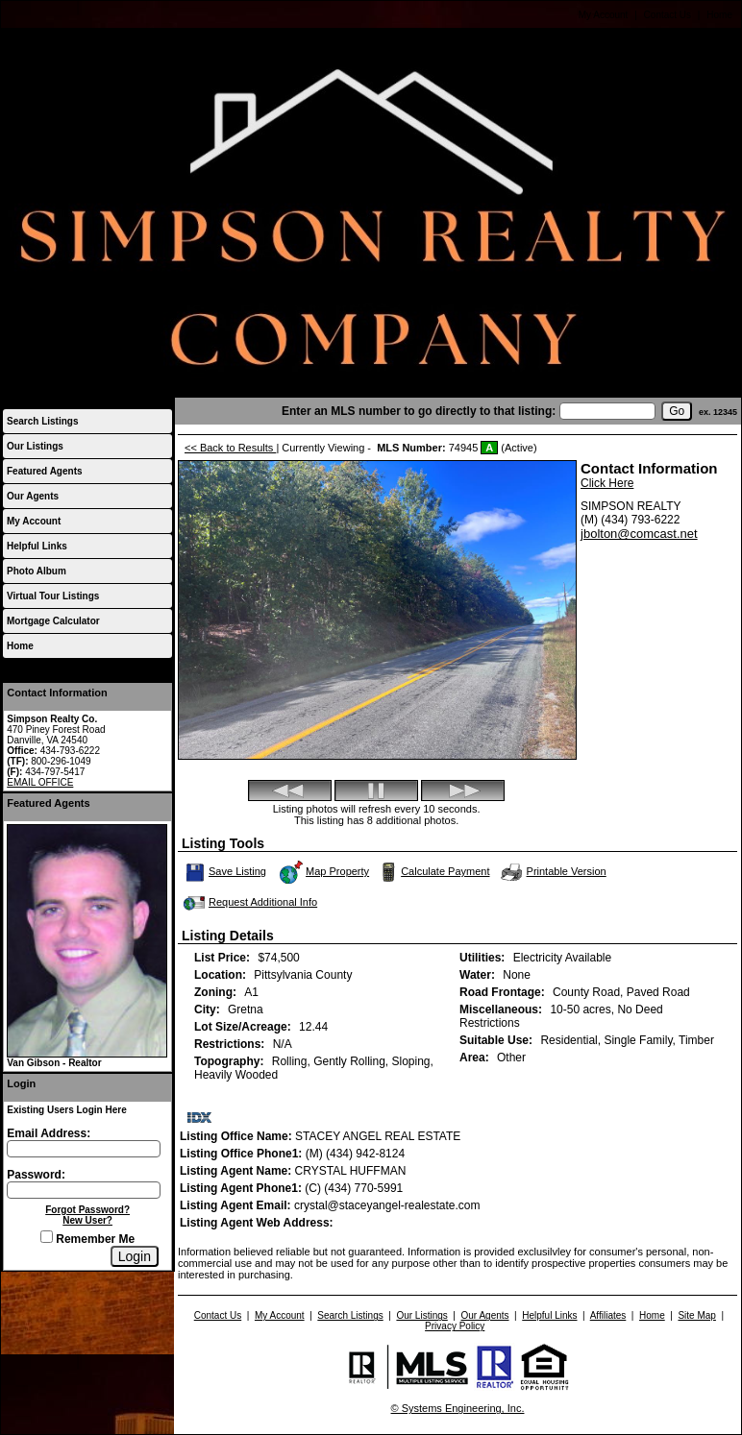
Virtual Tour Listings (53, 596)
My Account (604, 15)
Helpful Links (37, 546)
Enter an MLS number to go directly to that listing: (419, 411)
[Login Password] (84, 1190)
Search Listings (42, 421)
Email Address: (48, 1133)
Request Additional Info (248, 902)
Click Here (607, 483)
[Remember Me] (46, 1236)
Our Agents (33, 496)
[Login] (135, 1256)
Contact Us (667, 15)
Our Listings (35, 446)
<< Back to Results (230, 447)
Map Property (323, 872)
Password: (36, 1174)
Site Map (696, 1315)
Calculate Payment (432, 872)
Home (719, 15)
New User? (87, 1220)
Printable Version (552, 872)
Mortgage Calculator (53, 621)
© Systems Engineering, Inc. (458, 1408)
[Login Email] (84, 1148)
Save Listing (226, 872)
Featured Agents (45, 471)
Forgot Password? (87, 1209)
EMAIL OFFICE (40, 782)
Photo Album (36, 571)
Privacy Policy (454, 1326)
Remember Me (87, 1239)
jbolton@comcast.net (639, 533)
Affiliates (608, 1315)
